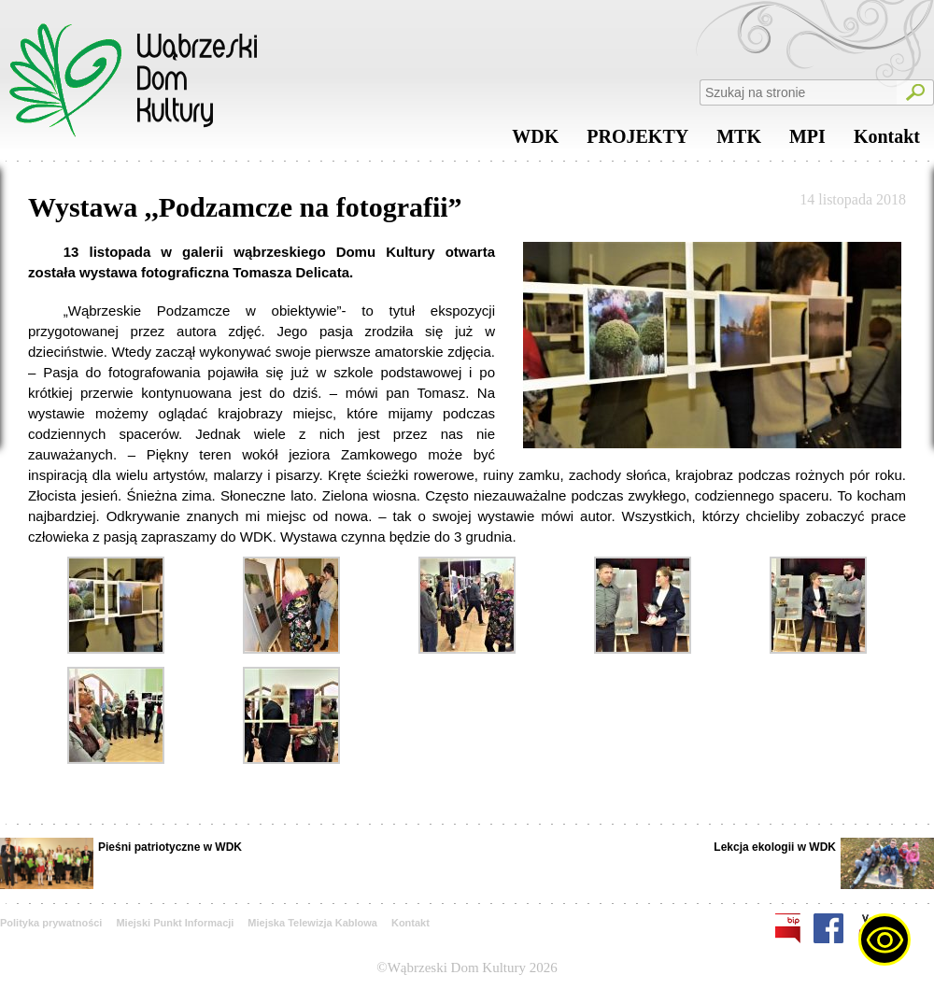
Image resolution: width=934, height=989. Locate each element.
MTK (738, 141)
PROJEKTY (637, 141)
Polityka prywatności (51, 922)
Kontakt (887, 141)
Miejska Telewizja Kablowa (312, 922)
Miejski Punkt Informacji (175, 922)
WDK (535, 141)
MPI (807, 141)
